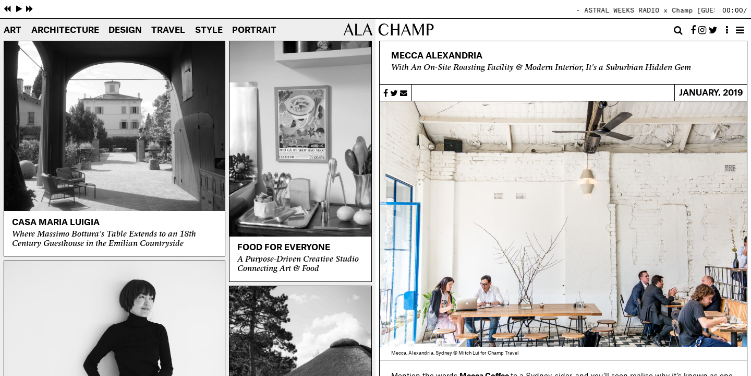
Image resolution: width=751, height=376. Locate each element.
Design (125, 30)
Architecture (65, 30)
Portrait (254, 30)
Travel (168, 30)
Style (209, 30)
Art (12, 30)
